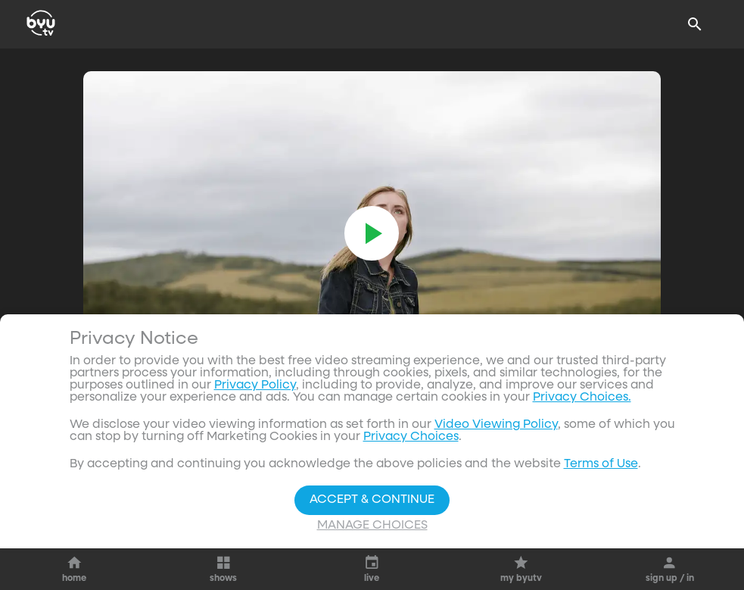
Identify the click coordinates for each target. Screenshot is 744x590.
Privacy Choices (411, 437)
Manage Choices (372, 526)
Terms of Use (601, 464)
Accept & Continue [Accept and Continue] (372, 500)
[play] (371, 233)
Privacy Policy (255, 385)
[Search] (695, 24)
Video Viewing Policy (496, 425)
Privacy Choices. (582, 398)
